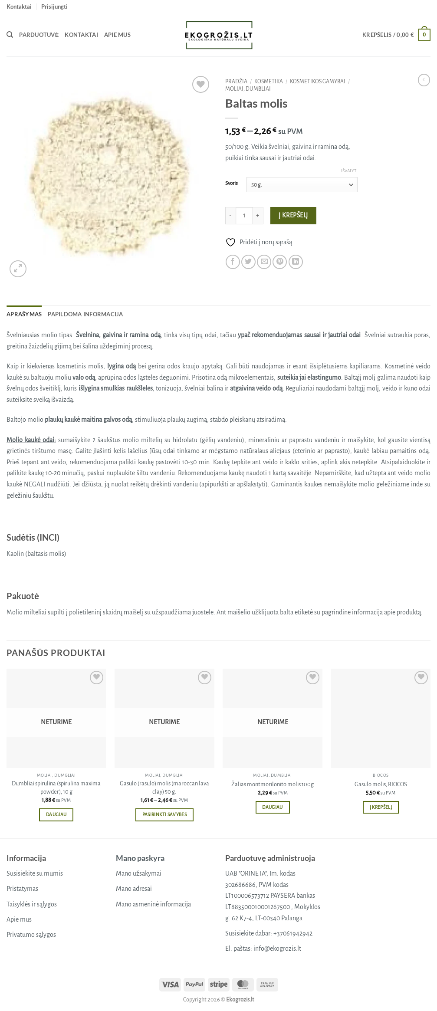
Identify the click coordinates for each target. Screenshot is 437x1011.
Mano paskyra (140, 858)
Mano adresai (134, 888)
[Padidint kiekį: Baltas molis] (258, 215)
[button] (54, 6)
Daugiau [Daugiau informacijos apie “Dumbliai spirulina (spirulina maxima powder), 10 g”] (56, 814)
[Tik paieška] (10, 34)
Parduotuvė (39, 34)
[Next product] (424, 80)
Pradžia (236, 82)
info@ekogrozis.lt (277, 948)
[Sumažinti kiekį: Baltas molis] (230, 215)
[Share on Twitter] (248, 262)
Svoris (231, 183)
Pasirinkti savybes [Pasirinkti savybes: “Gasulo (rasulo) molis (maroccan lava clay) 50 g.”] (164, 814)
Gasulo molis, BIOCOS (381, 784)
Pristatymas (22, 888)
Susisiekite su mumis (35, 873)
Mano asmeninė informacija (153, 904)
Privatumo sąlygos (31, 934)
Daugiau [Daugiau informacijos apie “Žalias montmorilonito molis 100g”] (272, 807)
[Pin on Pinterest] (280, 262)
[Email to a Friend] (264, 262)
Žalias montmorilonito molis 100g (272, 784)
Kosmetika (268, 82)
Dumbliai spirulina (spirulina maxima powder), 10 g (56, 787)
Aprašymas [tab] (24, 314)
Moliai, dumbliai (248, 89)
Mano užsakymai (138, 873)
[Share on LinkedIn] (296, 262)
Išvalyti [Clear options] (349, 170)
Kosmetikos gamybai (317, 82)
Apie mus (117, 34)
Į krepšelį (293, 215)
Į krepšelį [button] (381, 807)
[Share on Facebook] (233, 262)
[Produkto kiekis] (244, 215)
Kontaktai (19, 6)
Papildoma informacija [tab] (85, 314)
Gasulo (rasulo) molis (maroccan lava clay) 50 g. (164, 787)
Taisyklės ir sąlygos (32, 904)
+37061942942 (292, 933)
